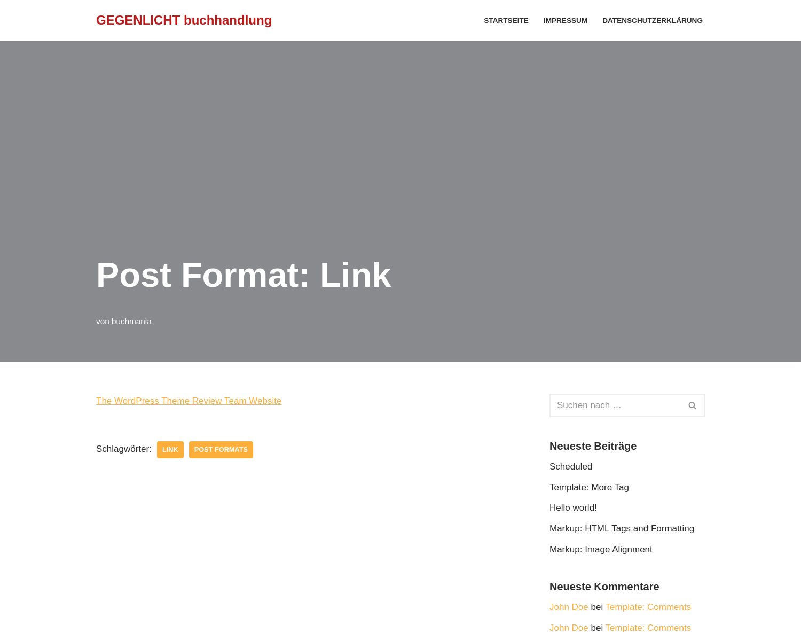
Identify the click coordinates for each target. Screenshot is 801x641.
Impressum (565, 21)
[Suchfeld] (615, 405)
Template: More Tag (589, 487)
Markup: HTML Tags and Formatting (621, 528)
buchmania (132, 321)
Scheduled (570, 467)
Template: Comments (649, 607)
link (170, 449)
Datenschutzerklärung (652, 21)
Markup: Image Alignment (601, 549)
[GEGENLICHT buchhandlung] (184, 21)
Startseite (506, 21)
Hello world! (573, 508)
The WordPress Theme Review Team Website (188, 401)
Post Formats (221, 449)
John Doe (568, 607)
